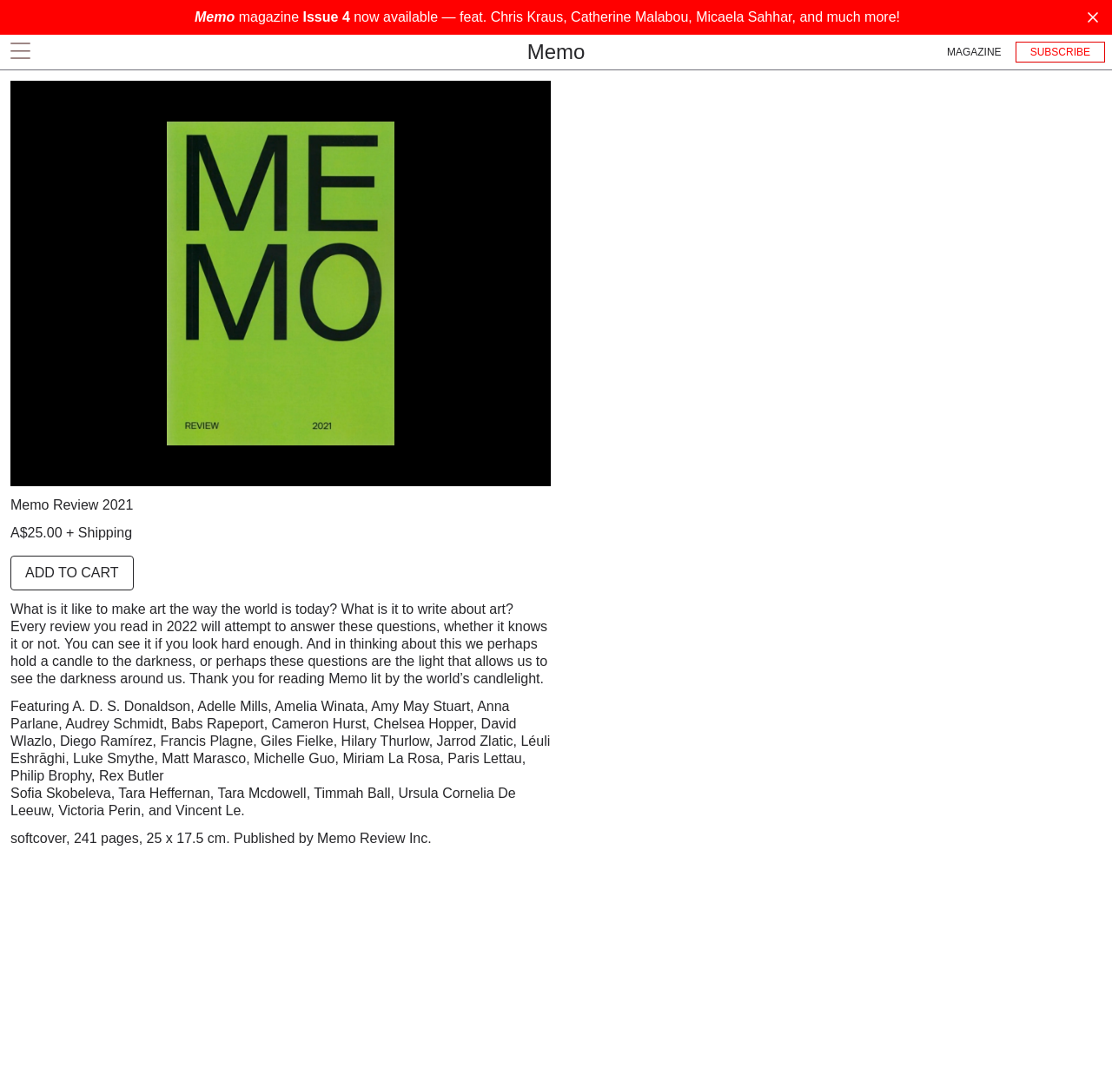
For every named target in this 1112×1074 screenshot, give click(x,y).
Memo (556, 51)
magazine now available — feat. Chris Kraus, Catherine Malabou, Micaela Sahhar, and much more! (547, 17)
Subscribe (1060, 52)
